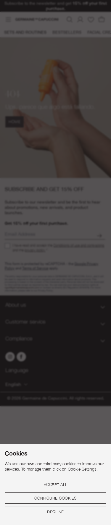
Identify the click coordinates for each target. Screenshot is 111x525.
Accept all (55, 484)
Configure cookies (55, 498)
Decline (55, 511)
